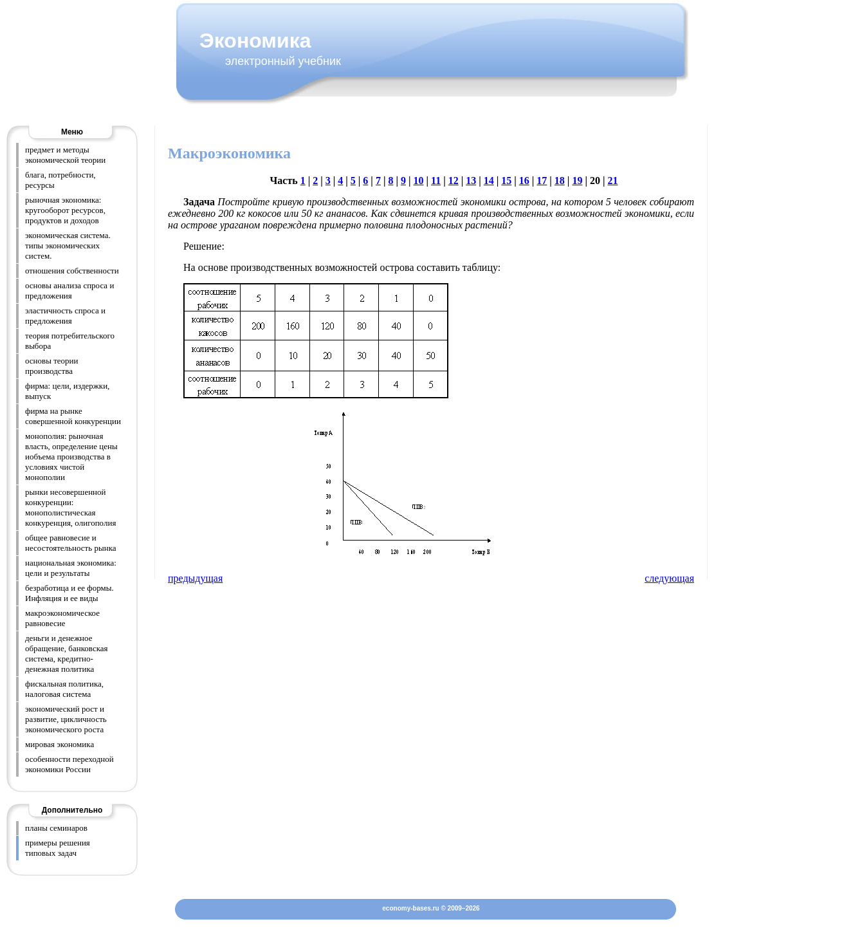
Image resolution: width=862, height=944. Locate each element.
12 (453, 180)
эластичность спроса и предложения (65, 316)
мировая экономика (59, 744)
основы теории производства (51, 366)
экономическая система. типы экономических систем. (68, 245)
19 (577, 180)
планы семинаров (56, 828)
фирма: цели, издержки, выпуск (67, 391)
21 (612, 180)
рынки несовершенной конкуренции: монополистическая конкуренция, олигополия (70, 507)
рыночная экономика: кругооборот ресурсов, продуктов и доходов (65, 210)
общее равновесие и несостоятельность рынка (70, 543)
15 (506, 180)
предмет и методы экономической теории (65, 155)
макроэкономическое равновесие (62, 618)
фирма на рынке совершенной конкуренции (73, 416)
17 (541, 180)
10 (418, 180)
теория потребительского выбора (70, 341)
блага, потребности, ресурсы (60, 180)
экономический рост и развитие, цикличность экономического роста (66, 719)
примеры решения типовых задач (57, 848)
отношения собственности (72, 270)
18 (560, 180)
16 (524, 180)
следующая (669, 578)
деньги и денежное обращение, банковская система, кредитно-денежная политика (66, 653)
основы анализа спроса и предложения (69, 291)
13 (471, 180)
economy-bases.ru (410, 908)
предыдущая (195, 578)
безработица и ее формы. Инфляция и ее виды (69, 593)
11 (436, 180)
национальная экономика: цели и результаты (70, 568)
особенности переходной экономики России (69, 764)
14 (489, 180)
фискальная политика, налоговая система (64, 689)
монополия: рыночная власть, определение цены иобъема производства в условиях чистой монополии (71, 456)
